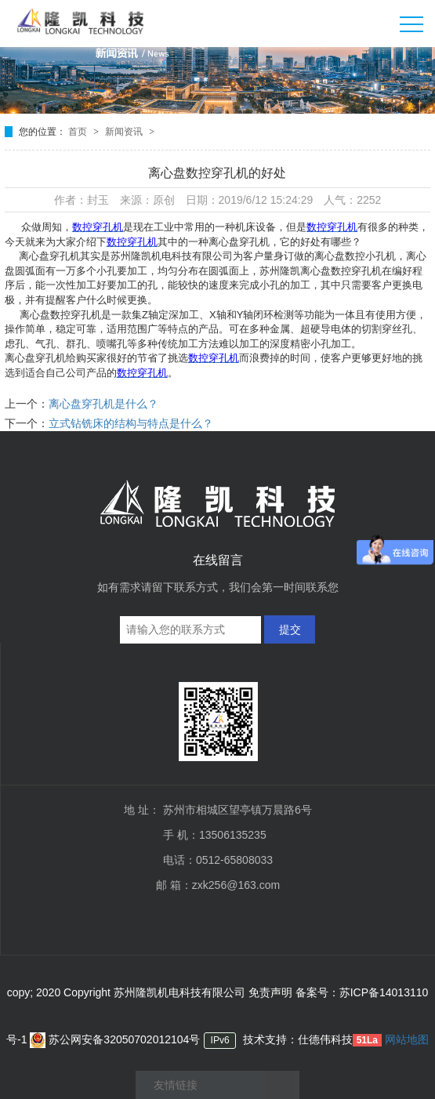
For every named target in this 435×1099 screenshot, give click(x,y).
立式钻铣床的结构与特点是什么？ (131, 423)
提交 (290, 629)
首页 (78, 131)
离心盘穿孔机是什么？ (103, 403)
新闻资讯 (125, 131)
